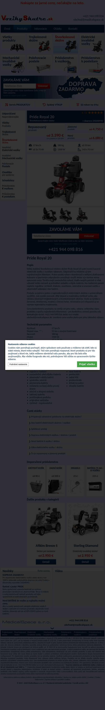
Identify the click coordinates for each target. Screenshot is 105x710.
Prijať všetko (87, 364)
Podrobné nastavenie (18, 364)
